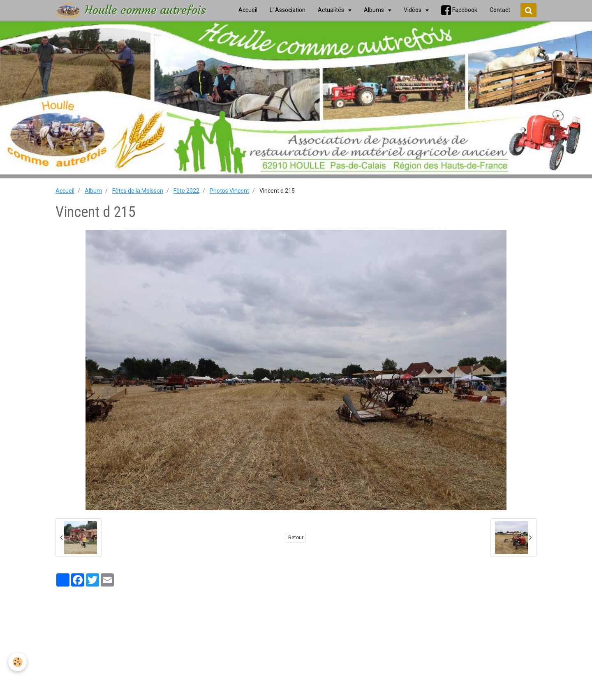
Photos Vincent (229, 190)
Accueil (65, 190)
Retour (295, 537)
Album (93, 190)
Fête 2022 (186, 190)
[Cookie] (17, 662)
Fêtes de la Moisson (137, 190)
